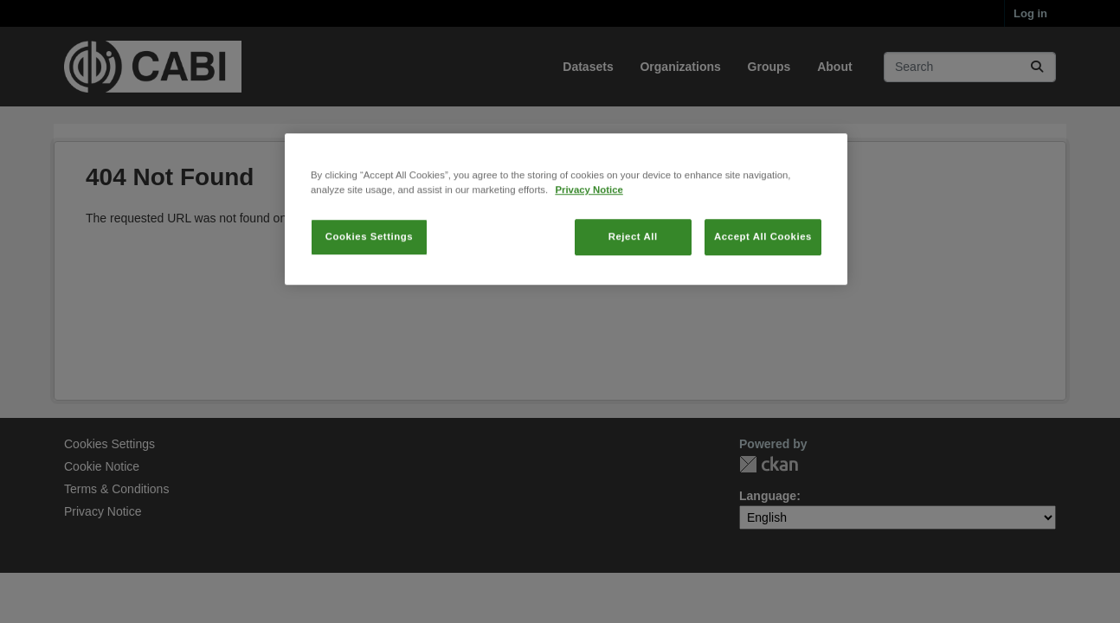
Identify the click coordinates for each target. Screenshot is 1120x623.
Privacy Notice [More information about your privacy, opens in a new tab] (588, 254)
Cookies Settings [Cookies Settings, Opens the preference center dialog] (369, 301)
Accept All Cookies (763, 301)
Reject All (633, 301)
